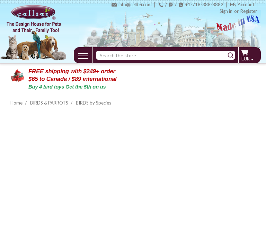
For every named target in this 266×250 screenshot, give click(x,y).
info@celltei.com (135, 4)
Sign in (226, 11)
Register (248, 11)
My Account (242, 4)
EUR (247, 58)
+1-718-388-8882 (204, 4)
